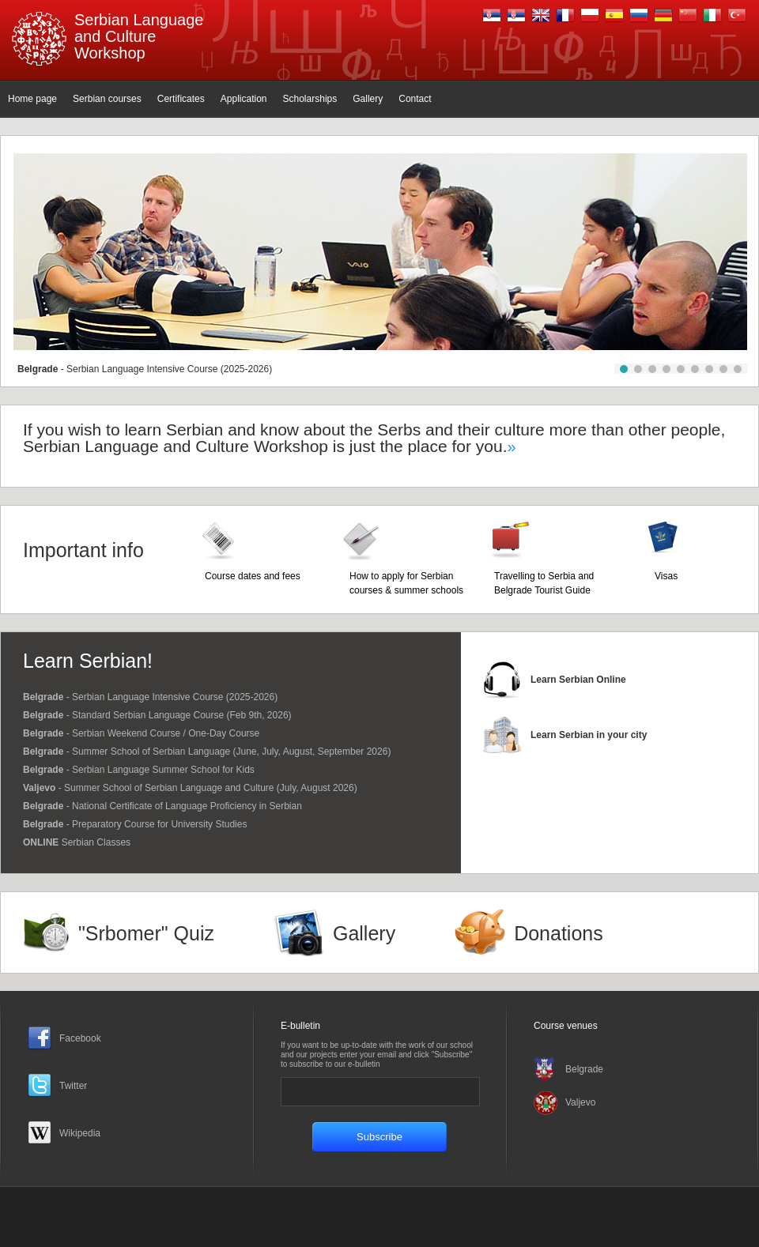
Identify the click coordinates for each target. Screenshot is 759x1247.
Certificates (181, 98)
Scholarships (310, 98)
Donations (558, 933)
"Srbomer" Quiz (146, 933)
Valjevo (580, 1102)
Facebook (80, 1038)
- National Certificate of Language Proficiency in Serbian (162, 806)
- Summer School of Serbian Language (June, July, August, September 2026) (207, 751)
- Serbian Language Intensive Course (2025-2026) (144, 369)
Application (244, 98)
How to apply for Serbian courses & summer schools (406, 583)
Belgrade (584, 1069)
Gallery (368, 98)
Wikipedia (79, 1133)
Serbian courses (107, 98)
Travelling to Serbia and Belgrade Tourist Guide (544, 583)
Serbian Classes (76, 842)
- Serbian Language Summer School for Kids (139, 769)
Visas (666, 576)
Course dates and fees (252, 576)
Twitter (73, 1085)
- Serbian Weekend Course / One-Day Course (141, 733)
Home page (32, 98)
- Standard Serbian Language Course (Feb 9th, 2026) (157, 715)
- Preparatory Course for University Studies (135, 824)
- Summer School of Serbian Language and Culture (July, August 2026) (190, 787)
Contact (414, 98)
